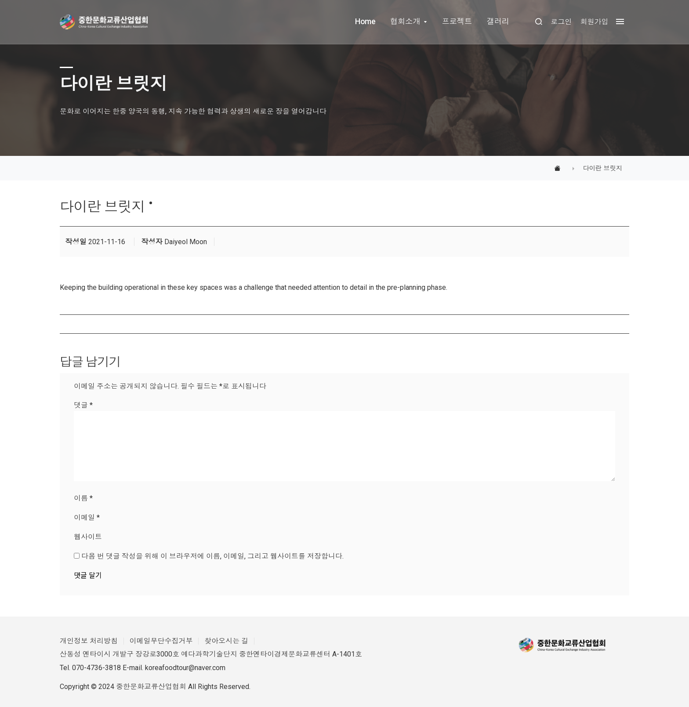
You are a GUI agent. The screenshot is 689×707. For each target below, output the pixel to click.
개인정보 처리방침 (89, 641)
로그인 (561, 22)
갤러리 (498, 21)
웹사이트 (88, 537)
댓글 (83, 405)
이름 (83, 498)
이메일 (87, 517)
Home (365, 21)
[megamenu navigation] (618, 22)
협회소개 (405, 21)
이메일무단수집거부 (161, 641)
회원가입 (594, 22)
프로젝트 (456, 21)
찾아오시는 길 (226, 641)
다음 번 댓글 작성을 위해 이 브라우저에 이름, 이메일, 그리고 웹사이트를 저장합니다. (212, 556)
